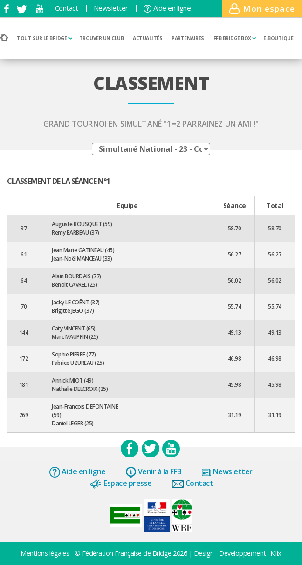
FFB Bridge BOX (234, 38)
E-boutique (278, 38)
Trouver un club (101, 38)
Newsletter (111, 8)
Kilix (275, 553)
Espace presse (120, 484)
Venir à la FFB (154, 472)
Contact (66, 8)
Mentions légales (46, 553)
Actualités (147, 38)
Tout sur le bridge (44, 38)
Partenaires (188, 38)
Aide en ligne (167, 8)
